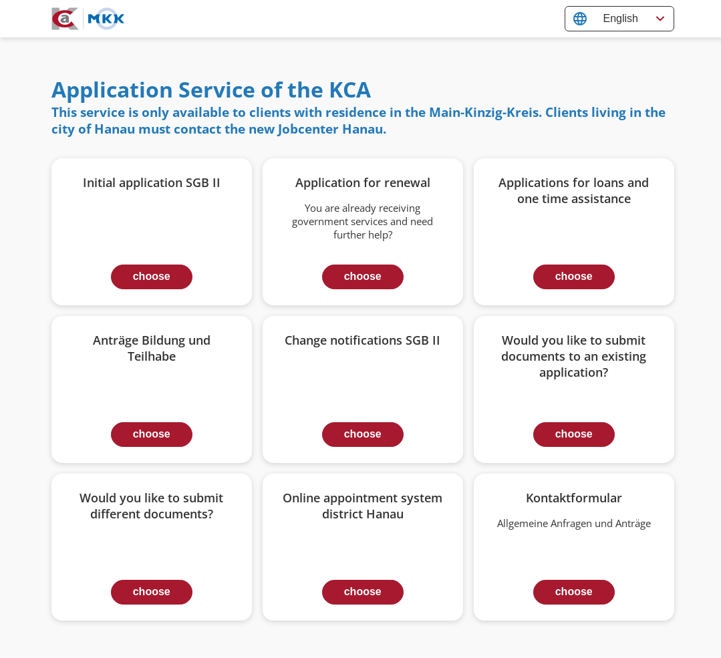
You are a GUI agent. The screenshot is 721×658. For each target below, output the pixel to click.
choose (151, 276)
